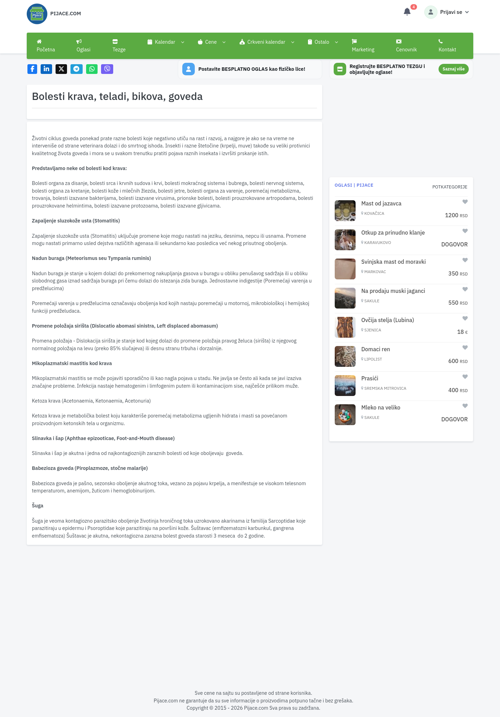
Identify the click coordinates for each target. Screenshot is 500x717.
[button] (166, 42)
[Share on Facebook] (32, 69)
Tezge (119, 46)
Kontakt (447, 46)
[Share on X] (61, 69)
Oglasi (83, 46)
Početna (46, 46)
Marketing (363, 46)
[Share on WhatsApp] (92, 69)
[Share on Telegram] (76, 69)
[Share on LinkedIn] (46, 69)
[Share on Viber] (107, 69)
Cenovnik (406, 46)
